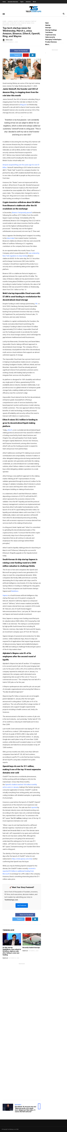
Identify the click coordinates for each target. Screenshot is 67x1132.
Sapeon (5, 595)
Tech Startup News (24, 23)
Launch (10, 21)
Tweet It (16, 55)
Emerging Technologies (53, 39)
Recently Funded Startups (31, 947)
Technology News (16, 24)
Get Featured (21, 905)
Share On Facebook (20, 51)
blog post (23, 104)
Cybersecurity (50, 37)
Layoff (15, 21)
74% (36, 303)
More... (47, 44)
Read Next (18, 1104)
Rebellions (14, 591)
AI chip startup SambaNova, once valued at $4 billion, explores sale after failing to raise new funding (12, 951)
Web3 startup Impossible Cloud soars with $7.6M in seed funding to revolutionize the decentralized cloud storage (21, 296)
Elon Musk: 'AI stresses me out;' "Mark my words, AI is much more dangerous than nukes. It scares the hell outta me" (25, 1109)
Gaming (47, 25)
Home (4, 1)
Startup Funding (24, 21)
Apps (47, 23)
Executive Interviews (13, 1)
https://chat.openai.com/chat (22, 859)
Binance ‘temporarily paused (22, 212)
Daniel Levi (5, 958)
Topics (22, 1)
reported (34, 807)
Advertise (28, 1)
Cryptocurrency (50, 35)
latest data (10, 238)
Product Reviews (51, 42)
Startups (13, 23)
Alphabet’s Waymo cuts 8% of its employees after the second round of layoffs (19, 656)
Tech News (49, 32)
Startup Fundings (51, 30)
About (34, 1)
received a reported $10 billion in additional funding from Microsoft (19, 871)
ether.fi (9, 430)
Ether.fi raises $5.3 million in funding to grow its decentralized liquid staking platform (20, 422)
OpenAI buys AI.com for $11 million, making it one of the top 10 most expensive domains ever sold (22, 769)
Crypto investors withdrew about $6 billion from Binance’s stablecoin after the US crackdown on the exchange (21, 205)
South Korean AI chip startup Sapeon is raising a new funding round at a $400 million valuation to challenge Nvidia (20, 562)
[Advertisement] (22, 1031)
